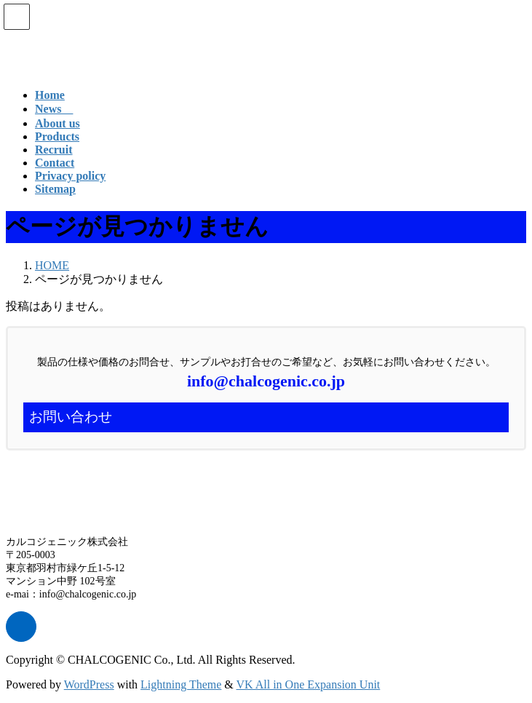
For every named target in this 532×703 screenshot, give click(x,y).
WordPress (89, 684)
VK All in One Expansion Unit (309, 684)
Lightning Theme (180, 684)
